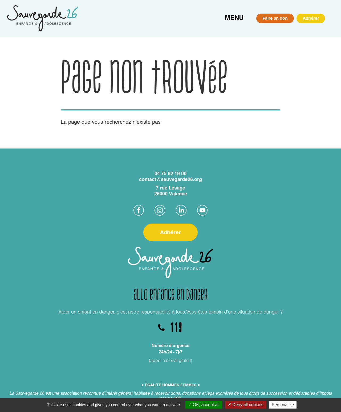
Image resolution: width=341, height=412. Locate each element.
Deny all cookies (245, 404)
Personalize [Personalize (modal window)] (283, 404)
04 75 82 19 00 (170, 173)
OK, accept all (203, 404)
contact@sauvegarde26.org (170, 179)
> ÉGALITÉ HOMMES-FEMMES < (171, 385)
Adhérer (311, 18)
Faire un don (275, 18)
